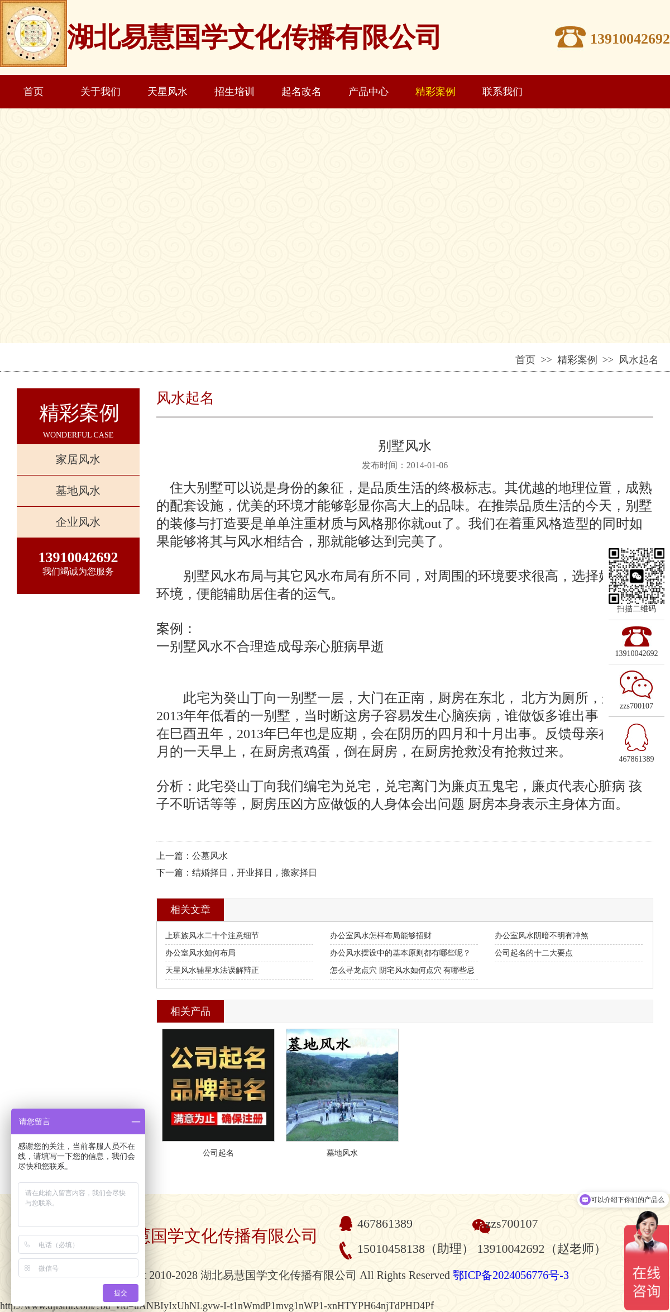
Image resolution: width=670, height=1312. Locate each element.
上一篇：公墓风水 (192, 856)
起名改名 (301, 91)
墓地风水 (78, 490)
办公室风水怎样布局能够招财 (381, 935)
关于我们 (100, 91)
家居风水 (78, 459)
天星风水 (167, 91)
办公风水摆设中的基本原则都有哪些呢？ (400, 953)
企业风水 (78, 522)
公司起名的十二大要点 (534, 953)
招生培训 (234, 91)
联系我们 (502, 91)
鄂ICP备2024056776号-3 (511, 1275)
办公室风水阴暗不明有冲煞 (541, 935)
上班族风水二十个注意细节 (212, 935)
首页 (33, 91)
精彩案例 (435, 91)
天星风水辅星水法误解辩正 (212, 970)
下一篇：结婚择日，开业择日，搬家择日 (236, 872)
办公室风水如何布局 (200, 953)
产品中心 (368, 91)
